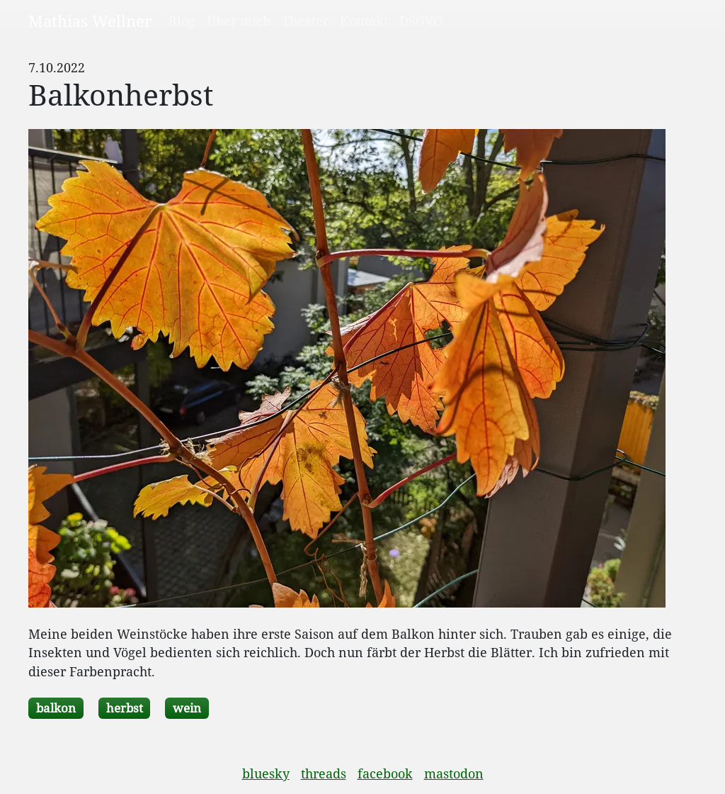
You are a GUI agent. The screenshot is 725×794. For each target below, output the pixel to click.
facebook (385, 773)
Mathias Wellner (90, 20)
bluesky (266, 773)
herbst (124, 708)
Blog (182, 20)
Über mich (238, 20)
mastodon (454, 773)
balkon (56, 708)
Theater (305, 20)
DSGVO (421, 20)
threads (323, 773)
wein (187, 708)
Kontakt (364, 20)
